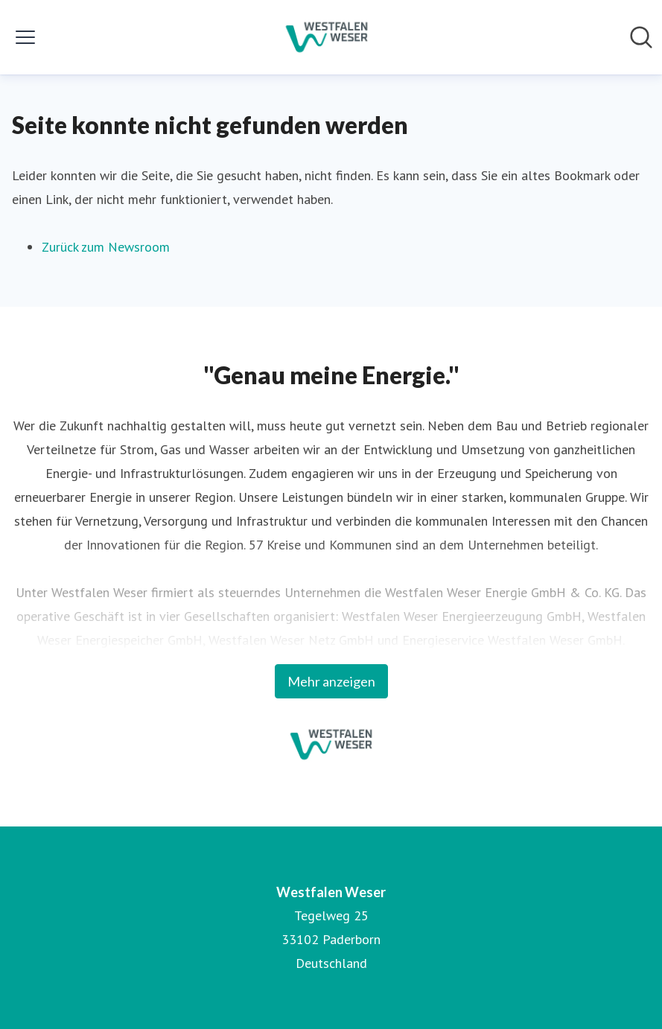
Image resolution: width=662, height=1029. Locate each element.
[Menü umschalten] (25, 37)
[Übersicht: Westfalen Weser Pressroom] (327, 37)
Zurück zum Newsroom (106, 246)
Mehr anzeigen (331, 681)
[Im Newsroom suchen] (641, 37)
